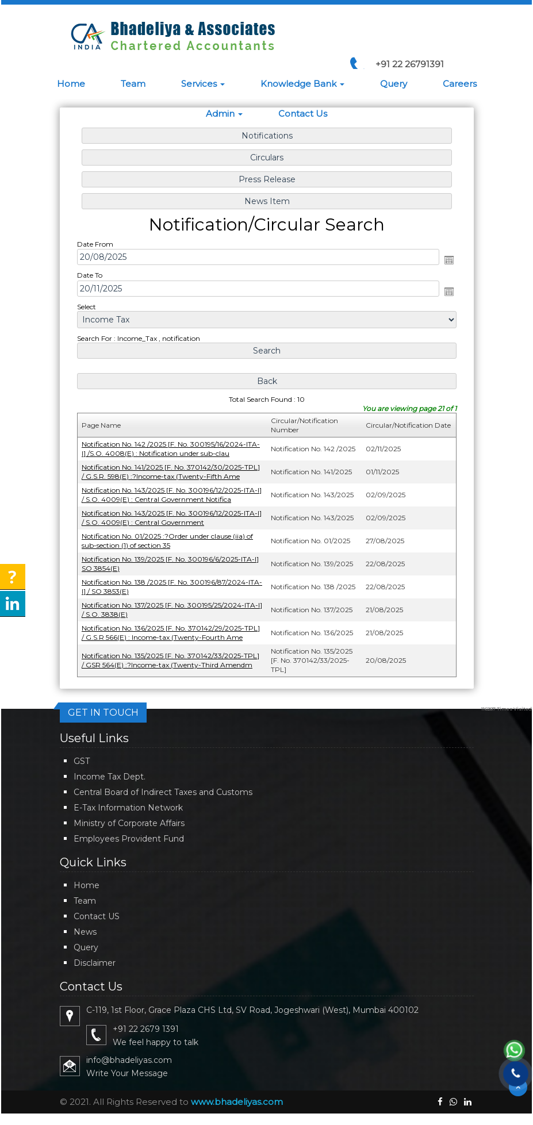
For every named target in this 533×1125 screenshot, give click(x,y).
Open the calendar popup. (446, 262)
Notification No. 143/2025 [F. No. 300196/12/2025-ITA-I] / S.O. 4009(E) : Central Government (173, 516)
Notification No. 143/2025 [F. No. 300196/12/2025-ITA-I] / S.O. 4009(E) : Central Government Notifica (173, 493)
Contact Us (302, 113)
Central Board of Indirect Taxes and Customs (163, 792)
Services (203, 83)
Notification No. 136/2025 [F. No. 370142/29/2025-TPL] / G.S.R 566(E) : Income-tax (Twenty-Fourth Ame (172, 629)
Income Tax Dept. (109, 776)
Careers (460, 83)
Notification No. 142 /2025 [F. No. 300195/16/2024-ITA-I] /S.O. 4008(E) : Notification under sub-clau (172, 448)
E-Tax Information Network (128, 808)
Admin (224, 113)
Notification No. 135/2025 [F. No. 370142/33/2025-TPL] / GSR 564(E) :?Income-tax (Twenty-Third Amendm (171, 656)
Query (393, 83)
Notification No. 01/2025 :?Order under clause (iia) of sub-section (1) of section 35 (168, 538)
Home (71, 83)
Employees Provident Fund (129, 839)
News (85, 932)
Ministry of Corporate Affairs (129, 823)
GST (82, 761)
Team (133, 83)
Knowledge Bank (302, 83)
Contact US (97, 916)
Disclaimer (95, 963)
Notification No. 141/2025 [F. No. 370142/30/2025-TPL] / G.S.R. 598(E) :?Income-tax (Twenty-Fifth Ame (172, 470)
